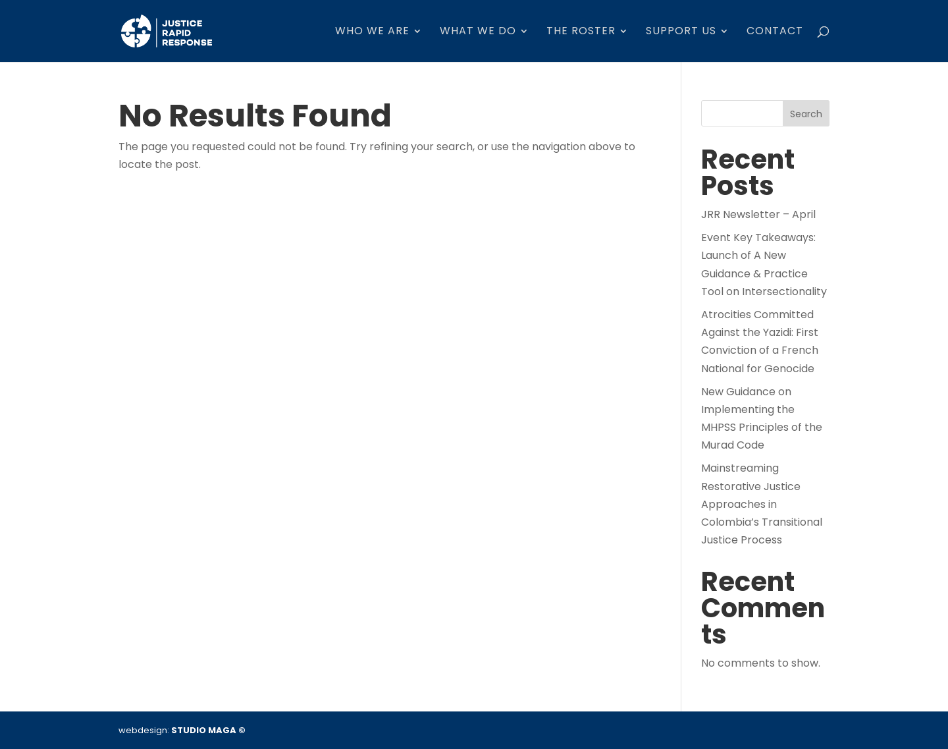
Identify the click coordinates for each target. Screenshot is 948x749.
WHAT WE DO (478, 32)
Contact (775, 32)
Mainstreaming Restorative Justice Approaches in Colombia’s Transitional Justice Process (761, 503)
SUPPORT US (681, 32)
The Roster (581, 32)
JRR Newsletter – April (758, 214)
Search (806, 114)
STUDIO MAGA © (208, 730)
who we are (372, 32)
